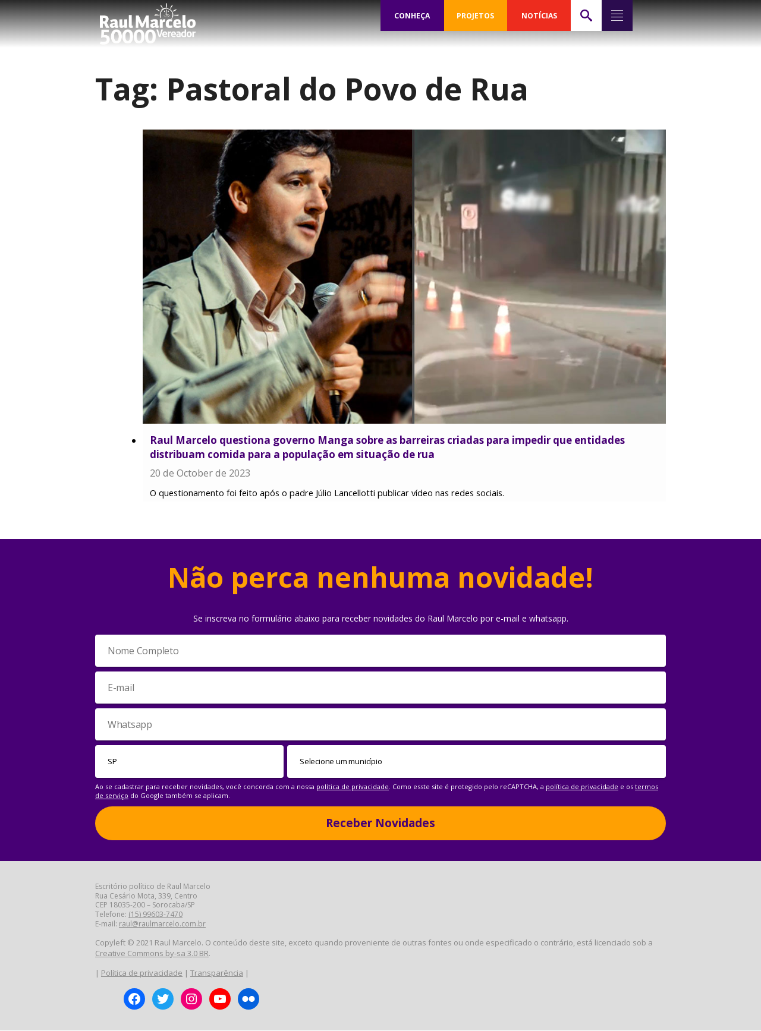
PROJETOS (475, 15)
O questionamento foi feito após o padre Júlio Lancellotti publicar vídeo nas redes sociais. (327, 493)
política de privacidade (352, 787)
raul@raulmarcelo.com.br (162, 924)
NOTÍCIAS (539, 15)
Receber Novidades (380, 823)
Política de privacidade (142, 973)
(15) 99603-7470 (155, 915)
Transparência (216, 973)
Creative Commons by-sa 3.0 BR (152, 953)
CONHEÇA (412, 15)
